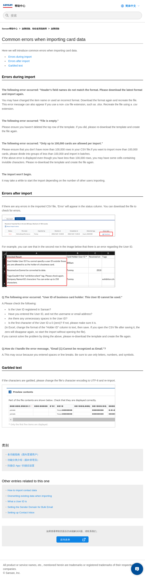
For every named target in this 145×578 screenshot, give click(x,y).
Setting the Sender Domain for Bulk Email (30, 507)
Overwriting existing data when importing (30, 496)
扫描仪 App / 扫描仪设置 (21, 465)
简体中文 (130, 5)
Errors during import (20, 56)
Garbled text (15, 65)
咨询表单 (65, 539)
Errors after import (19, 61)
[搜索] (74, 15)
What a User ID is (17, 501)
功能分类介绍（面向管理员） (23, 460)
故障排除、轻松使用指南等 (34, 29)
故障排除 (55, 29)
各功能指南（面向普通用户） (23, 454)
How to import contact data (22, 490)
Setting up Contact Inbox (21, 512)
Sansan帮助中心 (10, 29)
